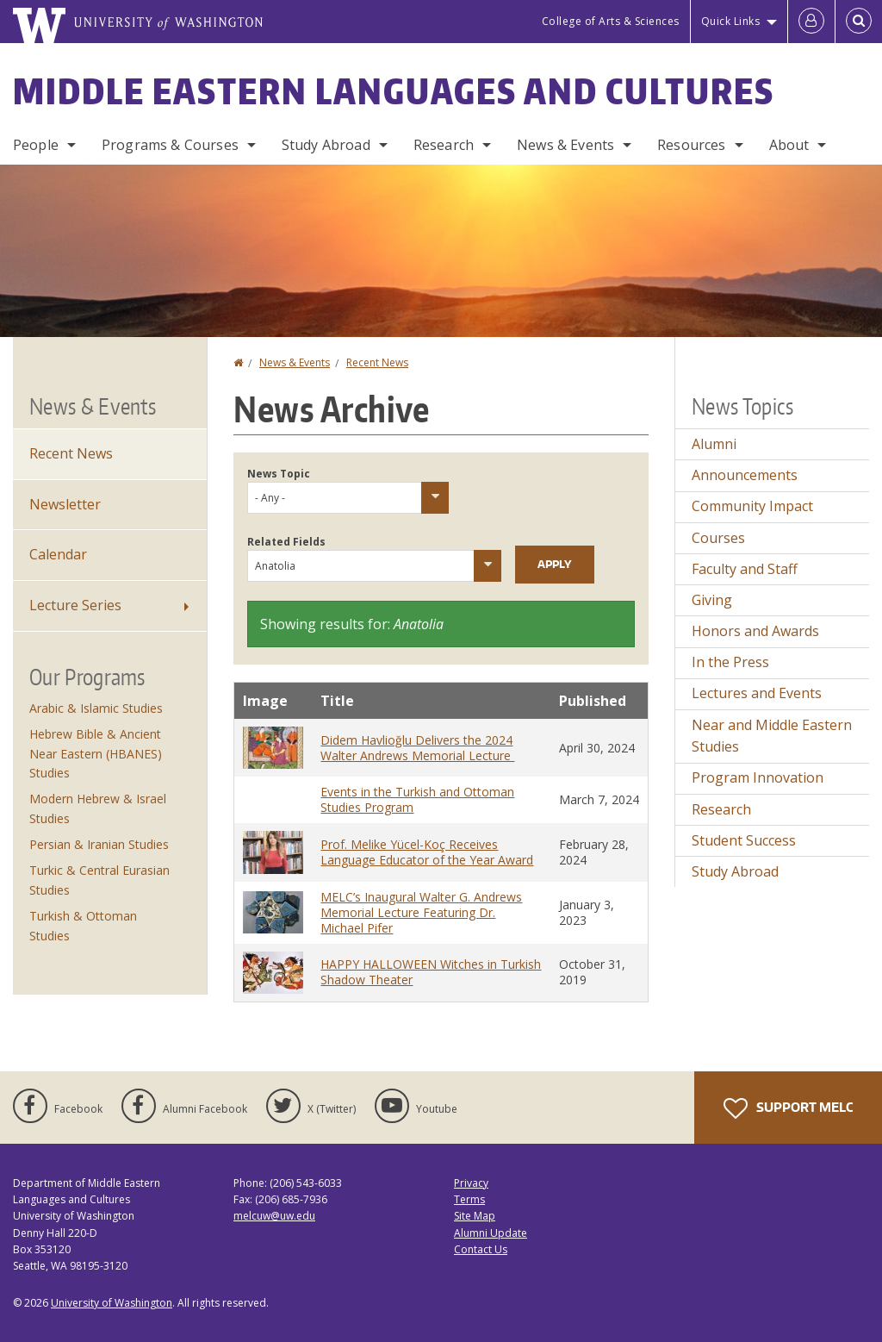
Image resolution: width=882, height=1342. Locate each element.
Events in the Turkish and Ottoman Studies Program (417, 799)
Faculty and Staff (745, 568)
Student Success (744, 840)
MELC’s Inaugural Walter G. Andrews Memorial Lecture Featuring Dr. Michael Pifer (421, 912)
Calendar (58, 554)
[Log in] (811, 21)
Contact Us (480, 1249)
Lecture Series (75, 605)
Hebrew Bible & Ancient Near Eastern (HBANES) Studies (95, 753)
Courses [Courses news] (718, 537)
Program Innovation (757, 777)
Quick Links (731, 21)
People (36, 144)
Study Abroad (326, 144)
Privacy (471, 1183)
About (789, 144)
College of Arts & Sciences (611, 21)
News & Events (565, 144)
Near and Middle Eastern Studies (772, 736)
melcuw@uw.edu (274, 1215)
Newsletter (65, 504)
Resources (691, 144)
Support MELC (788, 1108)
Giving (712, 599)
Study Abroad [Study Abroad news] (735, 871)
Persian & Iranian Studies (99, 844)
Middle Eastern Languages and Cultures (393, 91)
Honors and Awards (755, 630)
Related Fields (286, 541)
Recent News (377, 362)
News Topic (278, 473)
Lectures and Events (757, 692)
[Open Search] (858, 21)
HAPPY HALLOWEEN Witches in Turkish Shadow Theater (430, 972)
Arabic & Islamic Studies (96, 708)
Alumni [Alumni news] (714, 443)
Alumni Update (490, 1233)
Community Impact (752, 505)
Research (443, 144)
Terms (469, 1199)
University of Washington (111, 1302)
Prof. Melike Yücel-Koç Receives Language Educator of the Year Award (426, 852)
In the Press (730, 661)
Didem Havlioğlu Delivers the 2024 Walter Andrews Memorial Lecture (417, 748)
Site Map (474, 1215)
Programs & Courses (170, 144)
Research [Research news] (721, 809)
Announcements (745, 474)
